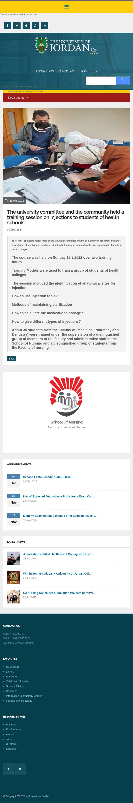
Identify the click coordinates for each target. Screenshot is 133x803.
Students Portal (66, 71)
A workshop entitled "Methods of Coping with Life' (57, 554)
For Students (13, 729)
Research (11, 691)
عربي (94, 71)
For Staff (11, 724)
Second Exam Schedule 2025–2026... (47, 477)
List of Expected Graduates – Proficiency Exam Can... (59, 496)
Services (11, 748)
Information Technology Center (24, 695)
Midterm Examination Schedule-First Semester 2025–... (60, 515)
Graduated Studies (17, 681)
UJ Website (12, 666)
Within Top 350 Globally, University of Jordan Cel (56, 573)
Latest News (16, 541)
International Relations (19, 700)
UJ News (11, 743)
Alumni (10, 734)
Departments (18, 97)
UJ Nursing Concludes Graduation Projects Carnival (58, 593)
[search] (99, 80)
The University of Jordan (36, 796)
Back (12, 358)
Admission (12, 676)
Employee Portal (45, 71)
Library (83, 71)
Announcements (19, 464)
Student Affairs (14, 686)
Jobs (8, 739)
